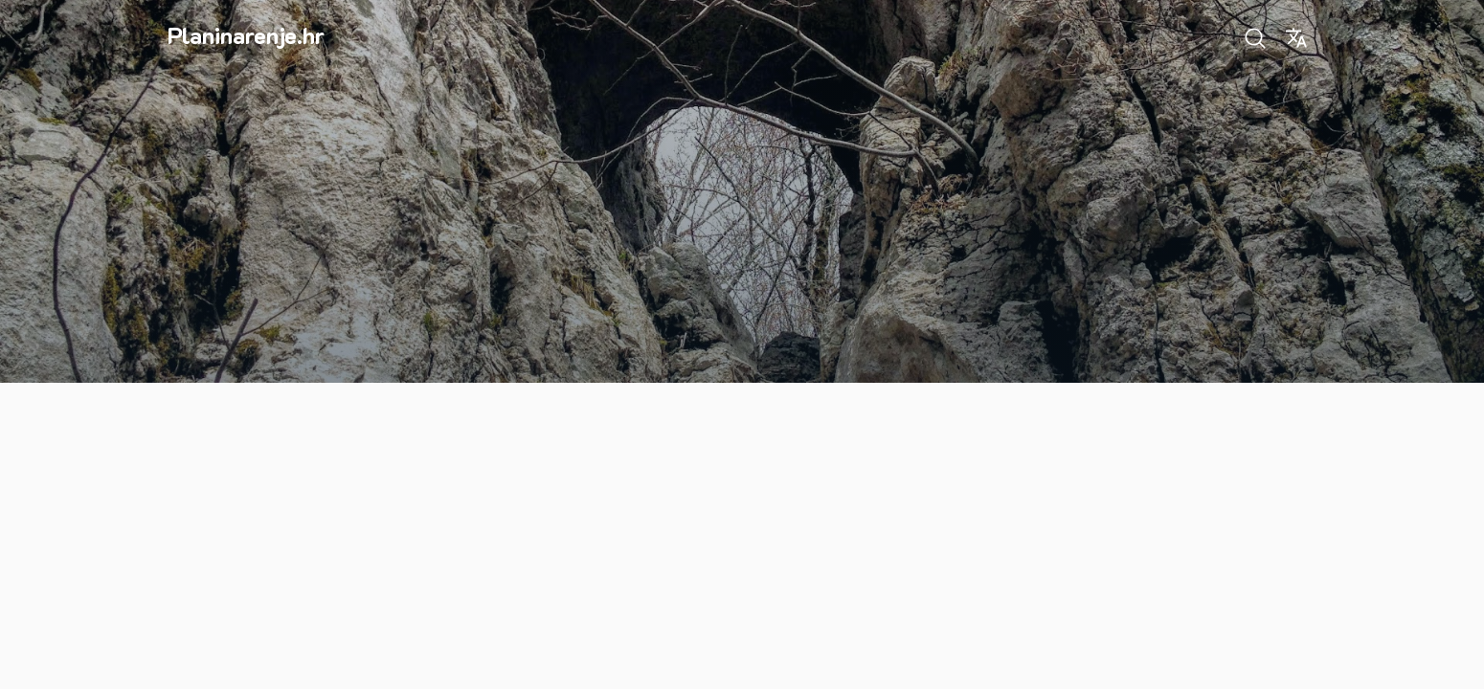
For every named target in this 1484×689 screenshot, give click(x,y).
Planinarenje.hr (246, 35)
